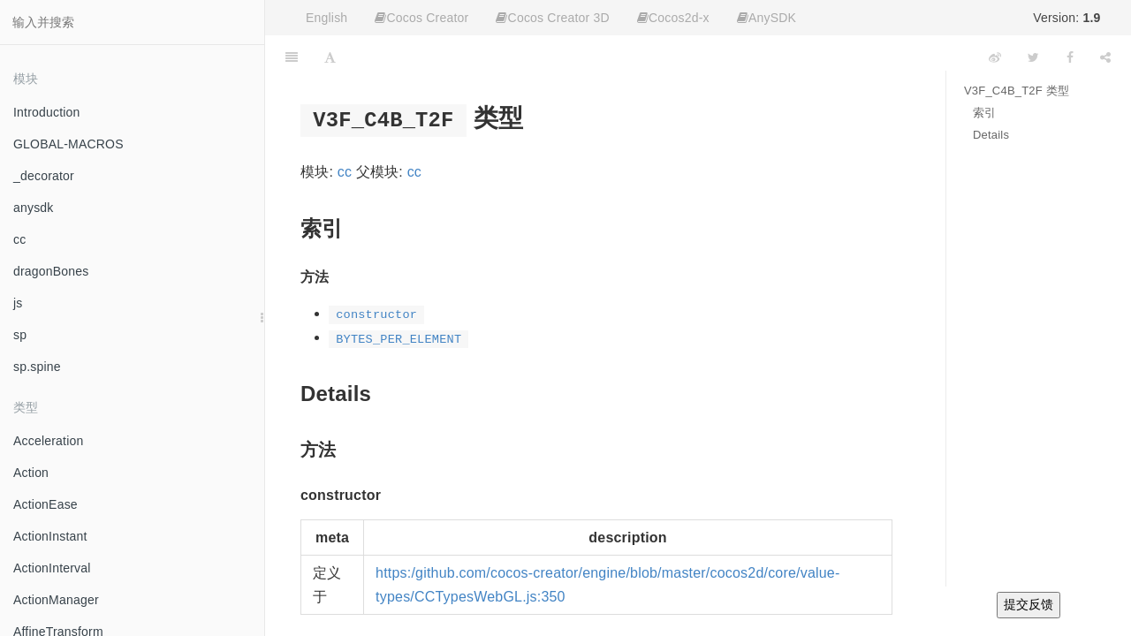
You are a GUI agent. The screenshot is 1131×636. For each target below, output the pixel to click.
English (326, 18)
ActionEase (45, 504)
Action (31, 473)
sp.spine (37, 367)
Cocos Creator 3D (552, 18)
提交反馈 (1028, 604)
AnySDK (766, 18)
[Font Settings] (330, 57)
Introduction (46, 112)
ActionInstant (50, 536)
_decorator (43, 176)
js (18, 303)
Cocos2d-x (673, 18)
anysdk (33, 208)
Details (991, 134)
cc (19, 239)
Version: (1066, 18)
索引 (984, 112)
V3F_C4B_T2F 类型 (1016, 90)
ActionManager (56, 600)
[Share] (1105, 57)
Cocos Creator (421, 18)
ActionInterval (52, 568)
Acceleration (48, 441)
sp (20, 335)
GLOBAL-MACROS (68, 144)
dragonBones (51, 271)
